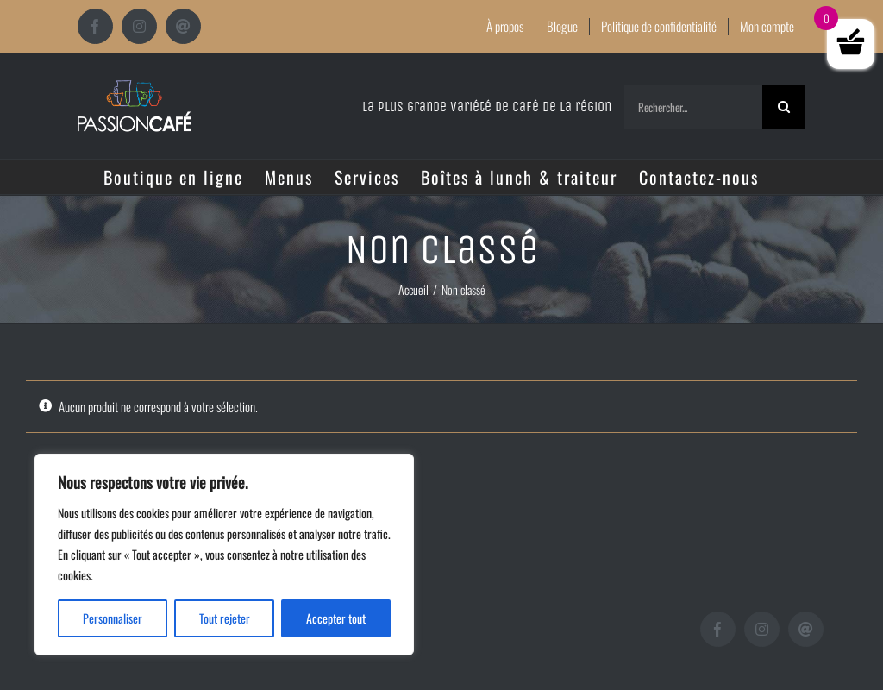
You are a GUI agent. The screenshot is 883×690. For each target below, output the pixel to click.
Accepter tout (336, 618)
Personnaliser (112, 618)
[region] (224, 555)
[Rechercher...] (693, 107)
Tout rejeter (224, 618)
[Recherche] (783, 107)
